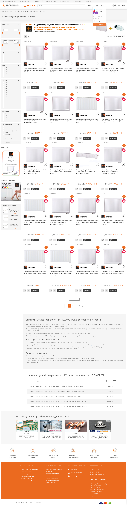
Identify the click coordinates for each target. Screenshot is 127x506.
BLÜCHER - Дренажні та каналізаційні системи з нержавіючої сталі (99, 437)
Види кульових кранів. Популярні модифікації (76, 437)
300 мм (6, 70)
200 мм (6, 68)
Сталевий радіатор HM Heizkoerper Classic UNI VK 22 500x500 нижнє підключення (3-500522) (87, 273)
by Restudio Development (35, 502)
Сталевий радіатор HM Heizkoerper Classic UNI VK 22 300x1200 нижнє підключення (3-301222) (35, 222)
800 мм (6, 91)
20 (4, 57)
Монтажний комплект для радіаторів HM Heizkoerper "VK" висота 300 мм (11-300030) (14, 217)
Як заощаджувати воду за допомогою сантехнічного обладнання (51, 437)
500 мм (6, 74)
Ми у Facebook (74, 469)
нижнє (5, 128)
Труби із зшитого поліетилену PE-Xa (30, 469)
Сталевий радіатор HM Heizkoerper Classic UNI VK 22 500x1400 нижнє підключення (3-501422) (113, 273)
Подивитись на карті (97, 496)
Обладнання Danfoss (26, 478)
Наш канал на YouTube (76, 472)
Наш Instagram (74, 476)
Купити (36, 87)
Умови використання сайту (52, 480)
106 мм (6, 118)
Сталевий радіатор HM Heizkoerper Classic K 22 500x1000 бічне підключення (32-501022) (35, 70)
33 (4, 61)
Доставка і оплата (25, 1)
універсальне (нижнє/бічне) (10, 131)
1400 (5, 101)
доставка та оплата (97, 345)
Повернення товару (50, 1)
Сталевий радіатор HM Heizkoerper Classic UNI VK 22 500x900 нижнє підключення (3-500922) (61, 171)
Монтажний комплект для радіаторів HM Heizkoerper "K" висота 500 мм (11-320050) (14, 225)
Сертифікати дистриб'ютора (52, 473)
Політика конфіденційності (52, 478)
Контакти (88, 1)
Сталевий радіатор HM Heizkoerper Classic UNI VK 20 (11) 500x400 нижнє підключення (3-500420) (113, 70)
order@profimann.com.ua (97, 474)
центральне (7, 134)
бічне (5, 126)
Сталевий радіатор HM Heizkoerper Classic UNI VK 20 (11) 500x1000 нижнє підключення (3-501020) (113, 171)
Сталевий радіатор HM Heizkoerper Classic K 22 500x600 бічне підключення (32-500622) (87, 70)
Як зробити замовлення (9, 1)
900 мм (6, 76)
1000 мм (6, 95)
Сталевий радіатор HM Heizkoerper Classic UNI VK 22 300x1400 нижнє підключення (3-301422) (61, 273)
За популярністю (119, 36)
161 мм (6, 120)
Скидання (6, 142)
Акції (47, 475)
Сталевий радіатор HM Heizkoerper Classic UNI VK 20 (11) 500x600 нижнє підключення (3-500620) (35, 120)
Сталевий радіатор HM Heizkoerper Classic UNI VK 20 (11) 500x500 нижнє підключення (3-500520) (35, 171)
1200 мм (6, 99)
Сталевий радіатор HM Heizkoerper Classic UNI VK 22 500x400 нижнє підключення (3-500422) (61, 70)
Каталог (31, 5)
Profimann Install (64, 1)
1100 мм (6, 97)
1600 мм (6, 103)
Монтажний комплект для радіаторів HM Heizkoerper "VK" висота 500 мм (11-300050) (14, 209)
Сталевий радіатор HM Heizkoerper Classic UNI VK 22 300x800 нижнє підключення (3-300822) (35, 273)
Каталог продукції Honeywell (28, 474)
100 (5, 116)
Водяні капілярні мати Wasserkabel (27, 437)
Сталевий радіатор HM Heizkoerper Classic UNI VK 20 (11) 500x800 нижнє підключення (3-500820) (61, 222)
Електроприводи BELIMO (27, 476)
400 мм (6, 72)
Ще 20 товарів (74, 299)
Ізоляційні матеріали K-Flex (28, 483)
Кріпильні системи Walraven (28, 480)
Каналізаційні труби (26, 471)
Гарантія (37, 1)
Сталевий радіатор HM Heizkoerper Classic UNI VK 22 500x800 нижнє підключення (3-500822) (87, 222)
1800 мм (6, 105)
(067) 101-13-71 (100, 5)
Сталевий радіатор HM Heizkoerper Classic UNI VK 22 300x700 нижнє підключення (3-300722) (87, 120)
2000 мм (6, 107)
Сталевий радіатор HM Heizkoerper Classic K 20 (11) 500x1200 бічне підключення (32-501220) (113, 222)
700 (5, 89)
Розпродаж (77, 1)
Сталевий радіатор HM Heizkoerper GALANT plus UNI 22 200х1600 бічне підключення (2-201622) (85, 171)
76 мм (5, 114)
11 (4, 55)
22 (4, 59)
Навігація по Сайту (50, 482)
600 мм (6, 86)
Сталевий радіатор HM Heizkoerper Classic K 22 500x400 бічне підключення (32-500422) (113, 120)
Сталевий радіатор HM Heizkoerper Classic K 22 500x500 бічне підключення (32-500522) (61, 120)
